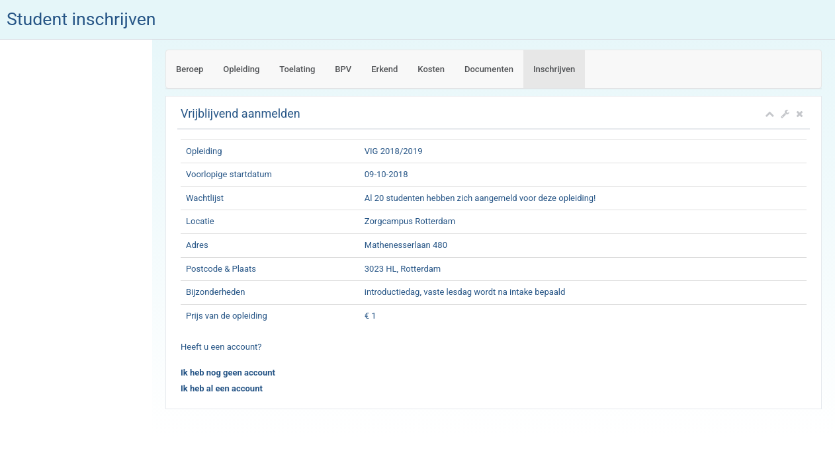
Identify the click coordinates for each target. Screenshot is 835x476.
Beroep (189, 69)
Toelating (297, 69)
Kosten (431, 69)
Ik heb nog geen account (228, 372)
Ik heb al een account (222, 388)
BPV (343, 69)
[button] (785, 114)
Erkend (384, 69)
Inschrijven (554, 69)
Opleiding (241, 69)
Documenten (488, 69)
